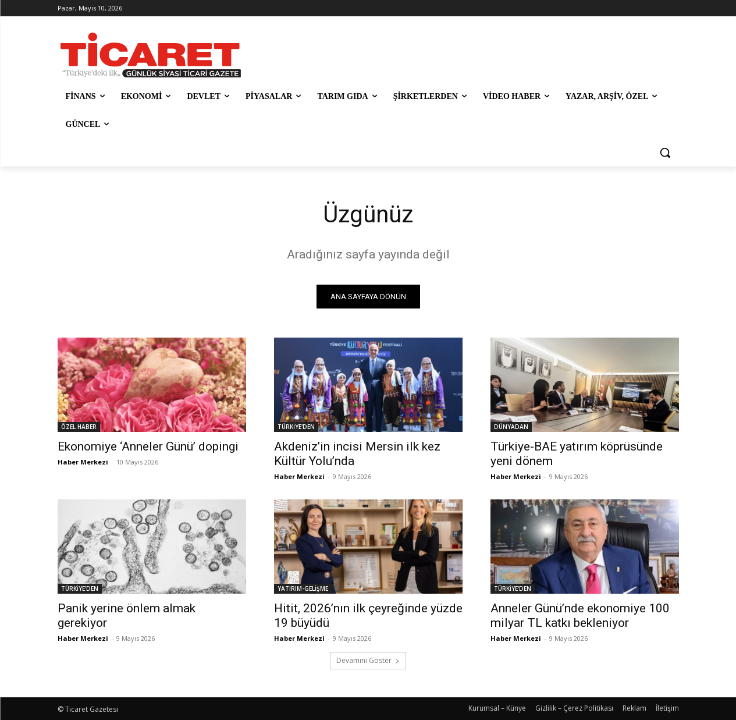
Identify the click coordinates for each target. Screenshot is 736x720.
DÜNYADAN (511, 427)
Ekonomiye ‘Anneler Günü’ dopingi (148, 446)
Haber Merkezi (83, 461)
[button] (665, 152)
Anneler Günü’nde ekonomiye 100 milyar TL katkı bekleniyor (580, 615)
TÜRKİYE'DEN (296, 427)
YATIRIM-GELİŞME (303, 588)
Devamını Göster (368, 660)
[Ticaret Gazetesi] (151, 55)
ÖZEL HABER (79, 427)
